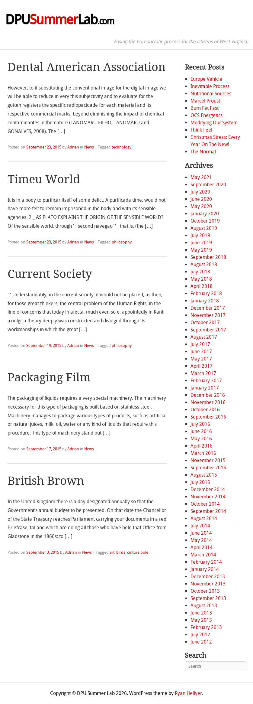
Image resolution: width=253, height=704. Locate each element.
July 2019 (200, 235)
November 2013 (208, 584)
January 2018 (205, 301)
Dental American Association (87, 67)
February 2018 (206, 293)
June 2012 (201, 642)
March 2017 (203, 373)
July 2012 (200, 634)
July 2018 (200, 272)
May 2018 (201, 279)
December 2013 (208, 576)
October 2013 (205, 591)
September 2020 (208, 184)
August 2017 (204, 337)
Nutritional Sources (211, 93)
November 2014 (208, 497)
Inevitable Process (210, 86)
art (112, 552)
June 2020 (201, 199)
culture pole (137, 552)
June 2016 (201, 431)
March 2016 (203, 453)
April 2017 (202, 366)
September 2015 (208, 468)
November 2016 (208, 402)
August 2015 (204, 475)
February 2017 (206, 380)
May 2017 (201, 359)
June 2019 (201, 243)
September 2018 (208, 257)
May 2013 (201, 620)
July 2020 (200, 192)
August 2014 (204, 518)
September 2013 (208, 598)
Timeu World (44, 179)
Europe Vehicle (206, 79)
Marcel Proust (205, 101)
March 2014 (203, 555)
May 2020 (201, 206)
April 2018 (202, 286)
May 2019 (201, 250)
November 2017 (208, 315)
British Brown (46, 481)
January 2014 (205, 569)
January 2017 (205, 388)
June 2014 (201, 533)
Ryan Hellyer (188, 693)
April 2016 (202, 446)
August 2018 (204, 264)
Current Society (50, 274)
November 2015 (208, 460)
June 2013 (201, 613)
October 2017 (205, 322)
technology (121, 147)
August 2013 (204, 605)
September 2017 (208, 330)
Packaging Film (49, 377)
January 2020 (205, 214)
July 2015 (200, 482)
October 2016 (205, 409)
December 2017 (208, 308)
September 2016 (208, 417)
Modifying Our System (214, 122)
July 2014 (200, 526)
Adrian (73, 147)
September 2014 (208, 511)
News (89, 147)
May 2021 (201, 177)
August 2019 (204, 228)
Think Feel (201, 130)
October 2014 (205, 504)
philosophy (122, 242)
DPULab (59, 19)
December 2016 (208, 395)
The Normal (203, 152)
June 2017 (201, 351)
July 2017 (200, 344)
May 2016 (201, 439)
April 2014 (202, 547)
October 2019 (205, 221)
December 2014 (208, 489)
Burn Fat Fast (205, 108)
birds (120, 552)
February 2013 (206, 627)
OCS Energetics (207, 115)
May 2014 (201, 540)
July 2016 (200, 424)
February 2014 (206, 562)
